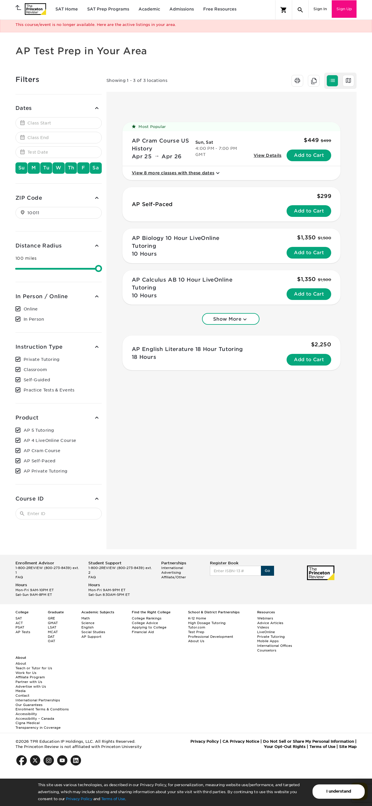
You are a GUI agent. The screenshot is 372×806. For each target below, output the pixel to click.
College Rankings (147, 618)
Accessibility (26, 714)
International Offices (274, 646)
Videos (263, 627)
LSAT (52, 627)
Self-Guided (37, 379)
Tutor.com (196, 627)
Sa (95, 168)
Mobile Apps (268, 641)
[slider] (98, 268)
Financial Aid (143, 632)
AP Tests (22, 632)
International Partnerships (37, 700)
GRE (51, 618)
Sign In (320, 9)
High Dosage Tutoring (207, 623)
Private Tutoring (41, 359)
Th (71, 168)
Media (20, 691)
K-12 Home (197, 618)
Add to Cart (309, 155)
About (20, 663)
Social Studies (93, 632)
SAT (18, 618)
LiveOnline (266, 632)
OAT (51, 641)
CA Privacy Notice (240, 741)
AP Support (91, 637)
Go (267, 570)
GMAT (53, 623)
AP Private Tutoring (45, 471)
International (172, 568)
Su (21, 168)
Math (85, 618)
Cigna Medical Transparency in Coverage (38, 725)
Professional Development (210, 637)
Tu (46, 168)
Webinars (265, 618)
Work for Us (25, 673)
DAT (51, 637)
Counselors (266, 650)
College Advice (145, 623)
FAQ (19, 577)
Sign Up (344, 9)
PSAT (19, 627)
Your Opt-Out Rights (285, 746)
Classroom (35, 369)
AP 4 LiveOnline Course (50, 440)
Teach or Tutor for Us (33, 668)
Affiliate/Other (173, 577)
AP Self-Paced (40, 461)
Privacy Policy (79, 799)
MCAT (53, 632)
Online (31, 309)
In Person (34, 319)
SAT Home (66, 9)
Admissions (181, 9)
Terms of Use (113, 799)
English (87, 627)
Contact (22, 695)
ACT (19, 623)
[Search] (300, 10)
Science (87, 623)
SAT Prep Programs (108, 9)
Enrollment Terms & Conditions (42, 709)
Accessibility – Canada (34, 719)
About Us (196, 641)
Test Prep (196, 632)
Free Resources (219, 9)
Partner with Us (28, 682)
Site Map (348, 746)
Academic (149, 9)
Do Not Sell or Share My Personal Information (308, 741)
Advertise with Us (30, 686)
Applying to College (149, 627)
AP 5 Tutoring (39, 430)
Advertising (171, 572)
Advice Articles (270, 623)
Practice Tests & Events (49, 390)
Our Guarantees (29, 705)
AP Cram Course (42, 450)
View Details (267, 155)
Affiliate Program (30, 677)
